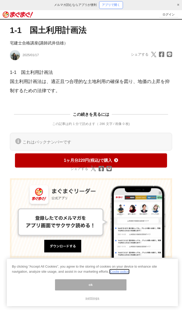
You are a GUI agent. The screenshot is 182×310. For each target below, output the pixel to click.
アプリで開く (111, 5)
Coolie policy (119, 274)
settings (92, 300)
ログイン (168, 14)
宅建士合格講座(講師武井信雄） (39, 43)
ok (91, 287)
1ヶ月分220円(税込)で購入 (91, 160)
